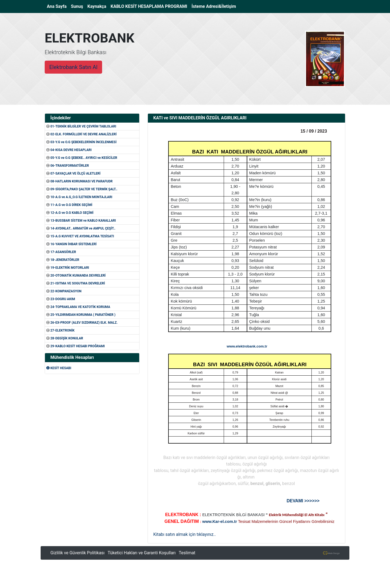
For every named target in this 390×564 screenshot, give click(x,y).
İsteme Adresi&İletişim (213, 6)
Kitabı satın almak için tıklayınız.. (184, 534)
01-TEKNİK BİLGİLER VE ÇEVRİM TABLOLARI (83, 126)
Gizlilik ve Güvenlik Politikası (77, 552)
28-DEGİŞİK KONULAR (66, 338)
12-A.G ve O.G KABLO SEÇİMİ (71, 213)
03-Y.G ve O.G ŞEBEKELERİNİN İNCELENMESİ (83, 142)
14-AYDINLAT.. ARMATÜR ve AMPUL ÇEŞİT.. (82, 228)
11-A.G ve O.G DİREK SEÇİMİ (71, 205)
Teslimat (187, 552)
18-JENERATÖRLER (64, 260)
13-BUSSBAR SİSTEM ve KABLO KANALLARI (83, 220)
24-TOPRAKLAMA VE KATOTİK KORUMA (80, 307)
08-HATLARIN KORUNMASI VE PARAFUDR (81, 181)
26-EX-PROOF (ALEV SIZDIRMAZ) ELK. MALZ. (84, 322)
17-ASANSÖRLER (63, 252)
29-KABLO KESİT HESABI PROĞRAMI (77, 346)
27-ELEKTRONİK (62, 330)
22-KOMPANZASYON (66, 291)
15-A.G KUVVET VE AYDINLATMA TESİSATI (82, 236)
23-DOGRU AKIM (62, 299)
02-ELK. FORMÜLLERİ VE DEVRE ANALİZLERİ (83, 134)
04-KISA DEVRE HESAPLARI (71, 150)
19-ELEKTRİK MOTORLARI (69, 268)
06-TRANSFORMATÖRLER (69, 166)
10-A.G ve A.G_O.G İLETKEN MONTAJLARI (81, 197)
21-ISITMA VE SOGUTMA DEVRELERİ (77, 283)
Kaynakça (96, 6)
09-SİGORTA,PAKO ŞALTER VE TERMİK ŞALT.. (83, 189)
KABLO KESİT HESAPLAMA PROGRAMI (148, 6)
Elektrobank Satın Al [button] (73, 67)
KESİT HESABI (58, 368)
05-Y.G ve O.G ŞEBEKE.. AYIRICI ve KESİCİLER (83, 158)
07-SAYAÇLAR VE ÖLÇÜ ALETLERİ (75, 173)
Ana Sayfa (58, 6)
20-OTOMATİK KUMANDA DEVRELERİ (78, 275)
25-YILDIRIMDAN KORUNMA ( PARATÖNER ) (82, 315)
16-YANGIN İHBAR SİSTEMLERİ (73, 244)
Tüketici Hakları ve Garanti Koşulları (142, 552)
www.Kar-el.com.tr (219, 521)
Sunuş (77, 6)
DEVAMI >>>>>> (303, 501)
